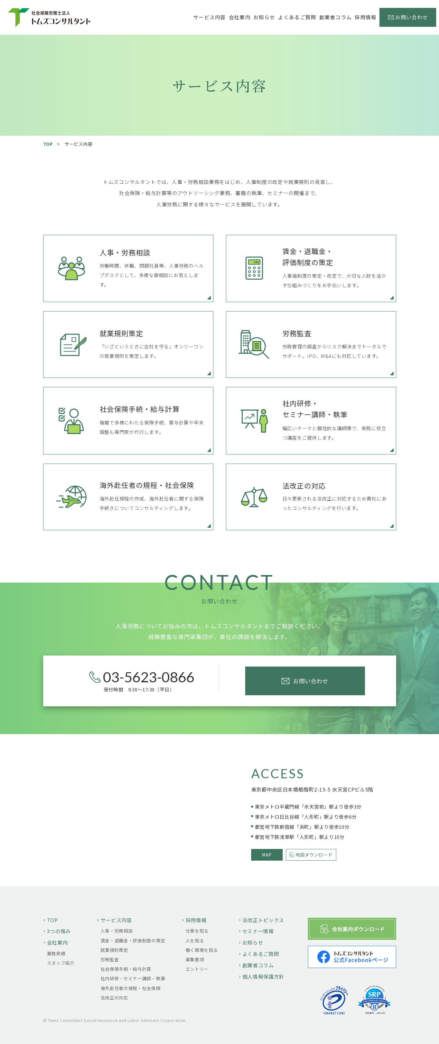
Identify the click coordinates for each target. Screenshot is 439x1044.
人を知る (195, 940)
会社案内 (57, 942)
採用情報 (196, 920)
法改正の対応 (114, 997)
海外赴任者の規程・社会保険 (131, 988)
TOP (48, 144)
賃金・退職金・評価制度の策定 (133, 940)
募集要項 (195, 959)
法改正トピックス (263, 920)
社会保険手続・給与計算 (126, 969)
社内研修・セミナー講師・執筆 (133, 978)
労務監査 (110, 959)
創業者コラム (335, 17)
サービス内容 (116, 920)
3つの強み (59, 931)
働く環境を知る (202, 950)
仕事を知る (197, 931)
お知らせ (264, 17)
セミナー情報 (258, 931)
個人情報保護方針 (263, 976)
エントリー (197, 969)
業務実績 (56, 953)
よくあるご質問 (297, 17)
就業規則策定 (114, 950)
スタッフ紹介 (61, 963)
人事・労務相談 (117, 931)
